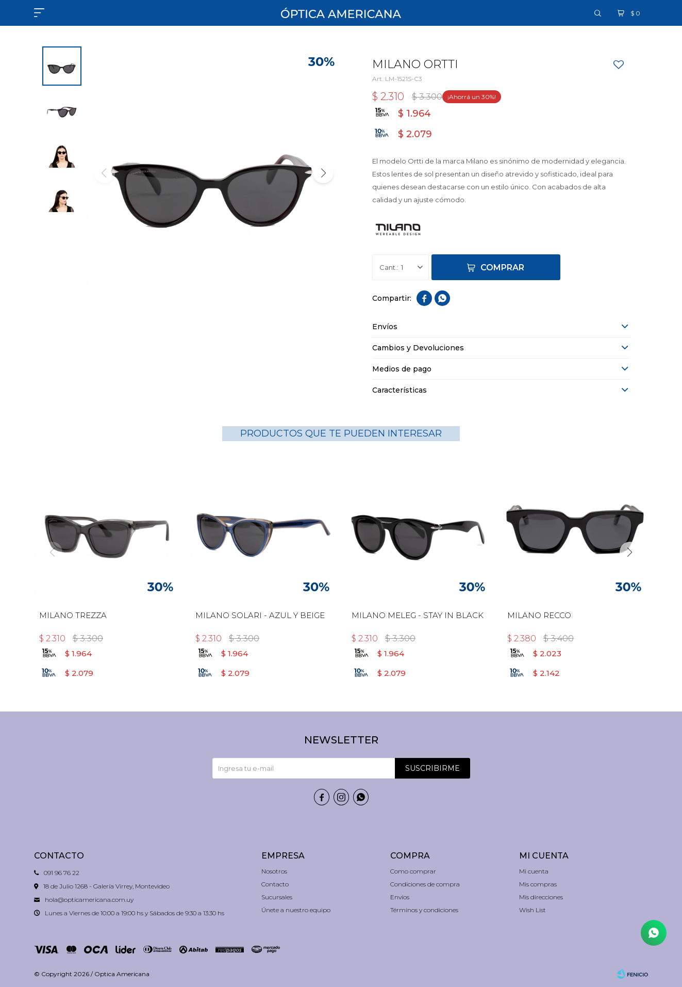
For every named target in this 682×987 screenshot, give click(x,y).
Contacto (275, 884)
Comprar (502, 267)
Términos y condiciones (424, 910)
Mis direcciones (541, 897)
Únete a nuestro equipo (295, 910)
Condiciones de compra (425, 884)
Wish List (532, 910)
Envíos (399, 897)
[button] (323, 173)
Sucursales (276, 897)
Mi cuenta (533, 871)
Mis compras (538, 884)
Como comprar (413, 871)
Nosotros (274, 871)
